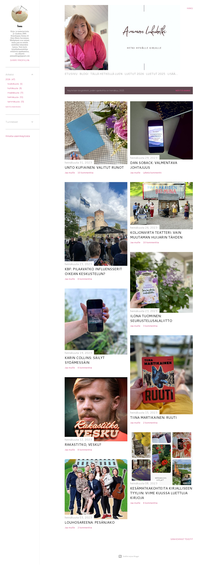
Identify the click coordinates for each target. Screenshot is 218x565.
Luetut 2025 (155, 74)
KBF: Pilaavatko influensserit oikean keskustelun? (93, 271)
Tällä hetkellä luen (106, 74)
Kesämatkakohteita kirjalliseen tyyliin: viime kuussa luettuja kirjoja (161, 493)
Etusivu (71, 74)
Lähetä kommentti (152, 172)
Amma (19, 26)
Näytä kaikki (183, 90)
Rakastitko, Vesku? (83, 444)
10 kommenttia (85, 172)
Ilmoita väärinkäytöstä (18, 136)
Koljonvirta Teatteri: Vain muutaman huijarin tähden (156, 235)
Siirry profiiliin (19, 60)
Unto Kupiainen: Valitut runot (94, 167)
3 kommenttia (150, 325)
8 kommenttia (85, 449)
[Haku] (190, 8)
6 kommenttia (85, 278)
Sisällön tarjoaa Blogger (128, 556)
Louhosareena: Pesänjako (90, 522)
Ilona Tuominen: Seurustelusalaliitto (151, 318)
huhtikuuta (15, 88)
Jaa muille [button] (70, 172)
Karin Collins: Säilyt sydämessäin (85, 360)
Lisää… (172, 74)
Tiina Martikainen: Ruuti (153, 417)
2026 (10, 79)
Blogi (84, 74)
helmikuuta (15, 97)
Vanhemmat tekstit (181, 539)
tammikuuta (16, 101)
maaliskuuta (15, 93)
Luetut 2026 (134, 74)
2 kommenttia (150, 422)
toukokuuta (15, 84)
